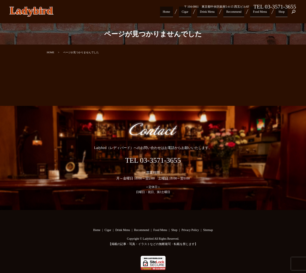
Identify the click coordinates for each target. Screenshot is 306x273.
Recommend (238, 13)
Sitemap (208, 230)
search (293, 13)
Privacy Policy (190, 230)
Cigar (192, 13)
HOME (50, 52)
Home (176, 13)
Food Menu (262, 13)
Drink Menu (213, 13)
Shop (282, 13)
